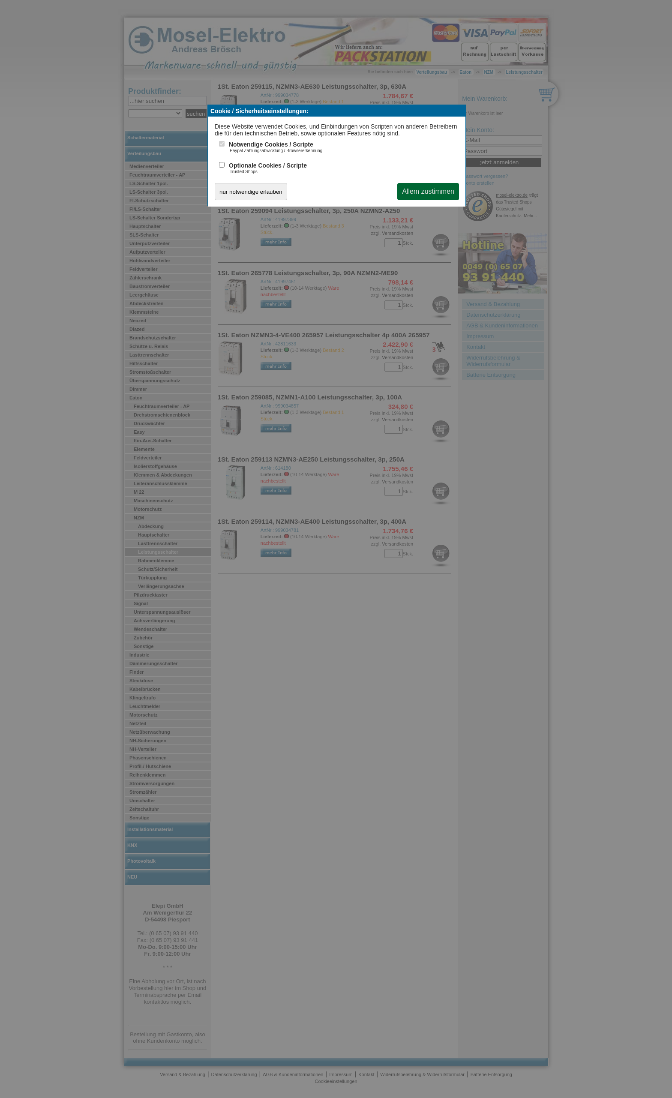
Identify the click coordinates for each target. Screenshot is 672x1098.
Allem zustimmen (428, 191)
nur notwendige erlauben (250, 192)
